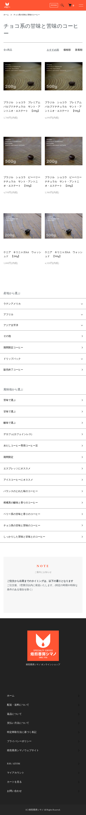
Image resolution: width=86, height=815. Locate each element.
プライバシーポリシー (19, 741)
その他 (7, 336)
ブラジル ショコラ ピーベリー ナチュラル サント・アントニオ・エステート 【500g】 (23, 181)
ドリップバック (12, 358)
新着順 (78, 49)
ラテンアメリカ (12, 303)
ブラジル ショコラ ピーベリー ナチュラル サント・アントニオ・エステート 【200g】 (64, 181)
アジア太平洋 (11, 325)
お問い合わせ (14, 790)
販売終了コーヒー (13, 369)
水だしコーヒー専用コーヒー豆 (21, 445)
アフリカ (8, 314)
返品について (14, 713)
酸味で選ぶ (10, 422)
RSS (9, 763)
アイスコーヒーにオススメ (18, 479)
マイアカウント (15, 772)
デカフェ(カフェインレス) (18, 434)
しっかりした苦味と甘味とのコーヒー (24, 536)
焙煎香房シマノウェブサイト (23, 750)
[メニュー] (80, 5)
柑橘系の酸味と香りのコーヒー (21, 502)
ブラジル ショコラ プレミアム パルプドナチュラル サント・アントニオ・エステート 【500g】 (64, 106)
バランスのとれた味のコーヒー (21, 491)
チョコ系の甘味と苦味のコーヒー (26, 15)
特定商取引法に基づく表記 (21, 732)
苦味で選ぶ (10, 400)
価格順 (67, 49)
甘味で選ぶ (10, 411)
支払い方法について (18, 722)
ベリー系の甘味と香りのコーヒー (22, 514)
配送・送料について (18, 704)
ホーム (6, 15)
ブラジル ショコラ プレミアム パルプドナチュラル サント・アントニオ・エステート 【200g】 (23, 106)
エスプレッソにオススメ (17, 468)
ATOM (16, 763)
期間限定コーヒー (13, 347)
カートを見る (14, 781)
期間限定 (8, 457)
